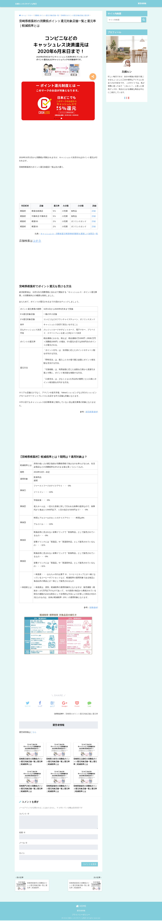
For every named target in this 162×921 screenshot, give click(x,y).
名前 (22, 833)
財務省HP (93, 607)
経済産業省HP (92, 412)
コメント (24, 814)
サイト (22, 853)
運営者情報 (142, 3)
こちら (33, 732)
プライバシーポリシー (81, 915)
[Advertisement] (58, 140)
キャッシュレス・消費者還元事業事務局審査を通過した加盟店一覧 (69, 234)
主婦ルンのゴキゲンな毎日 (31, 3)
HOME (81, 906)
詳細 (94, 211)
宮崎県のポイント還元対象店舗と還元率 (81, 714)
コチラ (37, 240)
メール (23, 843)
